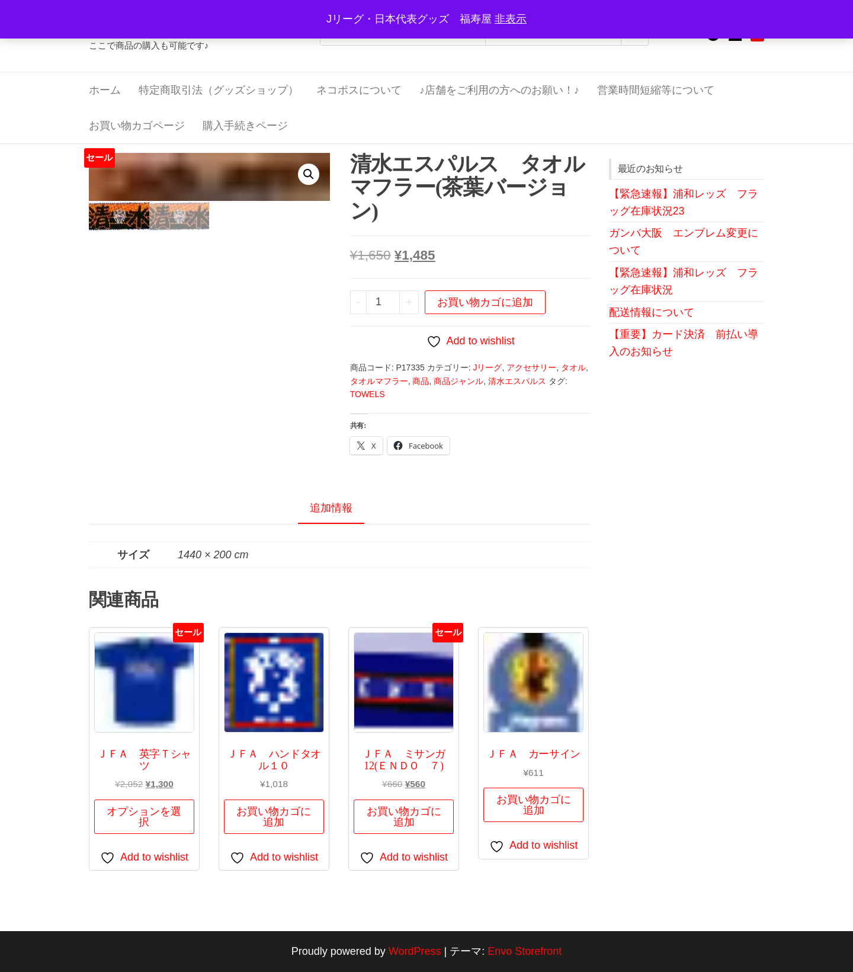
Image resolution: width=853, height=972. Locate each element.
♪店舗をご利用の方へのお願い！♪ (499, 90)
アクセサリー (531, 367)
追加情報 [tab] (331, 508)
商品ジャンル (458, 381)
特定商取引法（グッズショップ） (219, 90)
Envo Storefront (525, 951)
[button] (308, 174)
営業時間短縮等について (655, 90)
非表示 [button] (511, 19)
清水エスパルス (517, 381)
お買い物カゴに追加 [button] (273, 816)
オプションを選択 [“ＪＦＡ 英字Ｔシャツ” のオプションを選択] (144, 816)
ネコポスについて (359, 90)
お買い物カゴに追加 (485, 302)
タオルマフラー (379, 381)
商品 (420, 381)
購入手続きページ (245, 126)
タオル (573, 367)
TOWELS (367, 394)
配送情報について (651, 312)
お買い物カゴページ (137, 126)
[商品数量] (383, 302)
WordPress (415, 951)
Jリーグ (487, 367)
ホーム (105, 90)
